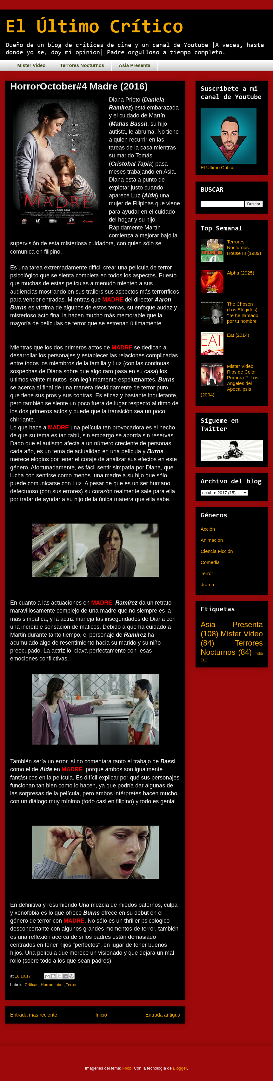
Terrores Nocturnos (82, 65)
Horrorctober (52, 984)
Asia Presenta (134, 65)
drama (207, 584)
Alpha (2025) (240, 272)
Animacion (212, 540)
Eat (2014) (238, 335)
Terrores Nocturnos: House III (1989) (244, 247)
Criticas (31, 984)
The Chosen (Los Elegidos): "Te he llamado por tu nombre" (243, 312)
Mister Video (31, 65)
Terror (71, 984)
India (259, 653)
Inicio (101, 1015)
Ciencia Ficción (217, 551)
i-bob (127, 1068)
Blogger (180, 1068)
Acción (208, 529)
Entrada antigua (162, 1015)
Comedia (210, 562)
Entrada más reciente (33, 1015)
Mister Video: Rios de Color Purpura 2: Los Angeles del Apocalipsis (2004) (229, 380)
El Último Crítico (94, 27)
